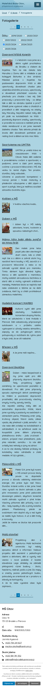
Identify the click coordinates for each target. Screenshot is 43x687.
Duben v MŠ (9, 218)
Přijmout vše (9, 683)
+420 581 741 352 (13, 656)
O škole (14, 13)
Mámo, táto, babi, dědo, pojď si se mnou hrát (21, 241)
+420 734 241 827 (13, 643)
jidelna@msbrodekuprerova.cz (19, 659)
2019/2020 (16, 35)
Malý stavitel (10, 534)
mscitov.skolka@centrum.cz (18, 646)
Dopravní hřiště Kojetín (16, 54)
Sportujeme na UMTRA (16, 144)
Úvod (4, 13)
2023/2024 (10, 44)
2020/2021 (32, 35)
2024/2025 (26, 44)
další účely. (29, 670)
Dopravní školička (13, 367)
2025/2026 (10, 49)
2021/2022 (10, 40)
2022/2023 (26, 40)
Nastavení (34, 683)
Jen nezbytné (22, 683)
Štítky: (5, 35)
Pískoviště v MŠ (11, 464)
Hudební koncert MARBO (17, 303)
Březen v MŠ (10, 347)
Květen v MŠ (10, 198)
